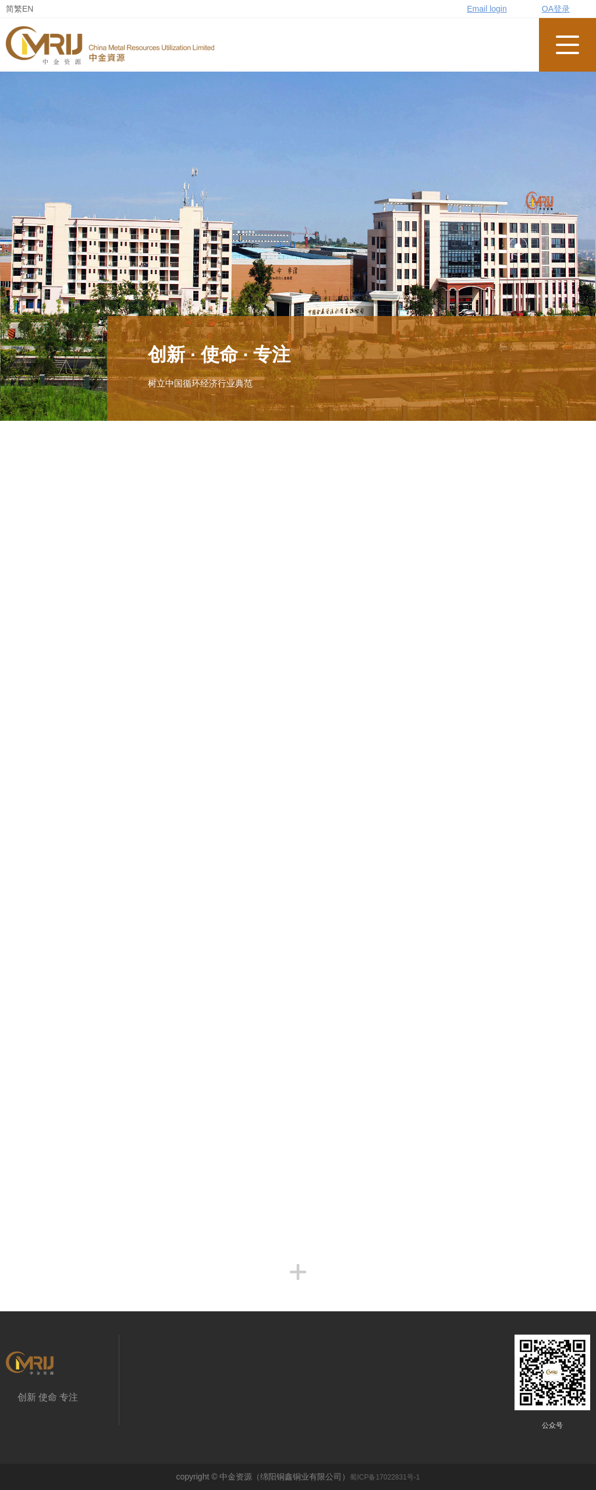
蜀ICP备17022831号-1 (385, 1477)
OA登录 (556, 8)
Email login (486, 8)
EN (27, 8)
